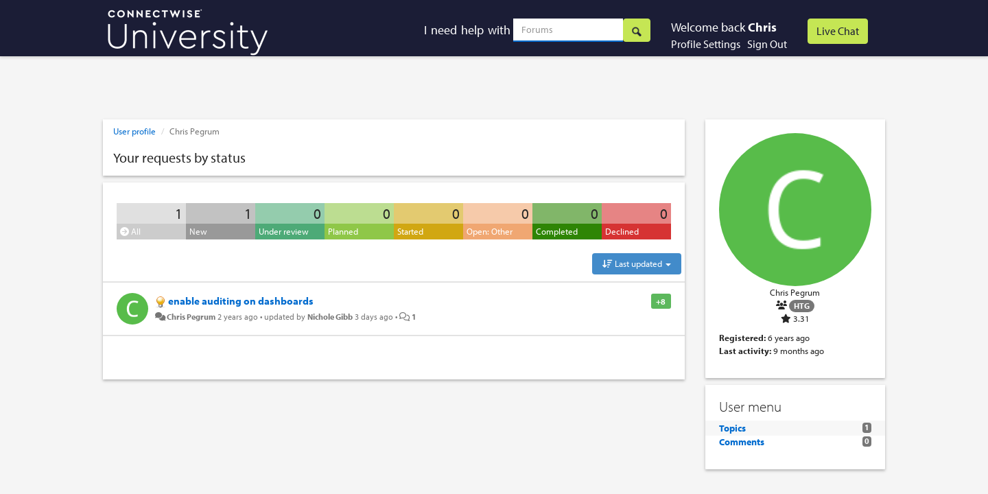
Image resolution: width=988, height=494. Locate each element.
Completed (557, 231)
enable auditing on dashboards (241, 300)
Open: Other (490, 231)
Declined (622, 231)
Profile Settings (705, 44)
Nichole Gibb (330, 316)
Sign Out (767, 44)
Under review (284, 231)
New (198, 231)
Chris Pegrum (191, 316)
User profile (134, 131)
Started (410, 231)
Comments (741, 442)
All (130, 231)
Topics (732, 428)
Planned (343, 231)
